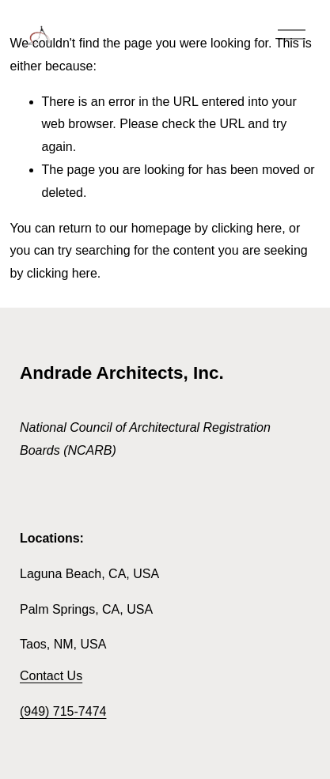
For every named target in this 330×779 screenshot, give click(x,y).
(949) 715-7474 (63, 711)
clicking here (246, 228)
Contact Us (51, 676)
